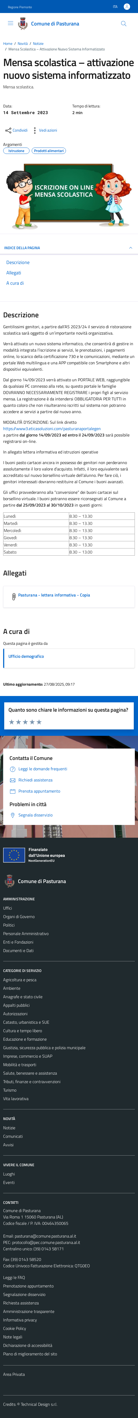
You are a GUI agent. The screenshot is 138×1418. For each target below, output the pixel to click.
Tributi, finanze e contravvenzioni (31, 1081)
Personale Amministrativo (26, 933)
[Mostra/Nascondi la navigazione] (10, 23)
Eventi (9, 1182)
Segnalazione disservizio (24, 1294)
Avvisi (8, 1145)
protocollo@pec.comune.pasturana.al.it (46, 1242)
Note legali (12, 1337)
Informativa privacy (20, 1320)
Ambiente (11, 988)
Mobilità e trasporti (19, 1064)
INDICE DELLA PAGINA (69, 248)
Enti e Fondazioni (18, 942)
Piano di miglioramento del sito (30, 1354)
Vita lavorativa (15, 1098)
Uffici (7, 908)
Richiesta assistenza (21, 1303)
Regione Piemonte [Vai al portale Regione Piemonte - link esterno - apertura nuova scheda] (20, 7)
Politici (9, 925)
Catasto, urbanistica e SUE (26, 1022)
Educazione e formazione (25, 1039)
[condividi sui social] (15, 130)
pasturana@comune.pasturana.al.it (45, 1236)
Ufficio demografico (26, 656)
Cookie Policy (14, 1328)
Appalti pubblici (16, 1005)
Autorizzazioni (15, 1013)
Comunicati (13, 1136)
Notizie (9, 1128)
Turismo (9, 1090)
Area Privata (14, 1374)
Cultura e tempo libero (22, 1030)
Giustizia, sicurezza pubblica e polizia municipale (44, 1047)
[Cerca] (123, 23)
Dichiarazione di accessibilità (27, 1345)
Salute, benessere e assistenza (30, 1073)
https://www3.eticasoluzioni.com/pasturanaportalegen (52, 428)
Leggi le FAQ (14, 1277)
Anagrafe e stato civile (22, 996)
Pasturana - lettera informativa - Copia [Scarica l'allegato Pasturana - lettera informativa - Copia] (54, 595)
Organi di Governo (19, 916)
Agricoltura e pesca (19, 979)
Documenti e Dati (18, 950)
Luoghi (9, 1174)
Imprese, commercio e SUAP (27, 1056)
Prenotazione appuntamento (28, 1286)
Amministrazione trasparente (28, 1311)
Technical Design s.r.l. (39, 1404)
